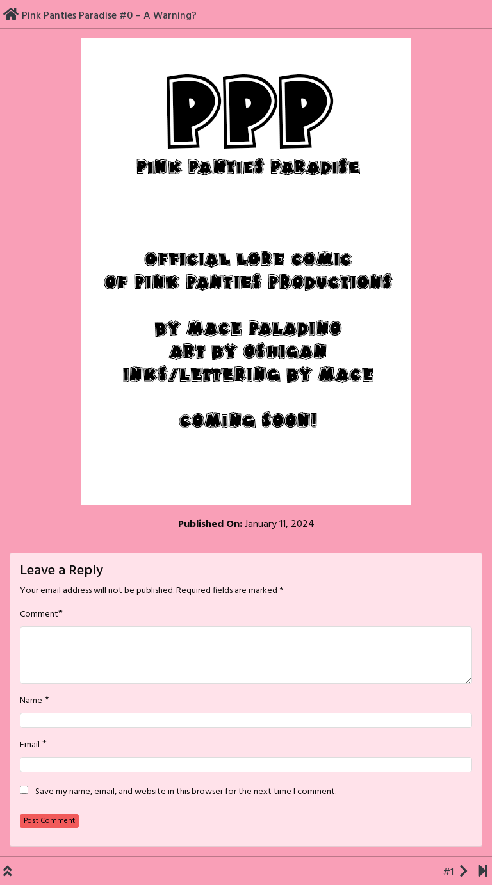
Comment (39, 614)
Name (31, 701)
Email (30, 745)
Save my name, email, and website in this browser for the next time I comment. (185, 792)
